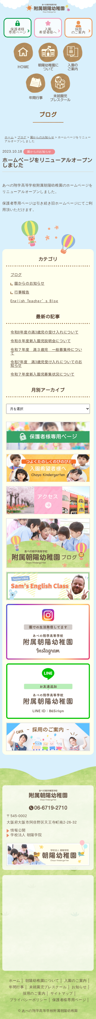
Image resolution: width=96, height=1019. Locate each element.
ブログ (16, 275)
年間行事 (16, 987)
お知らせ (79, 987)
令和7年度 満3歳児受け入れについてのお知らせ (46, 363)
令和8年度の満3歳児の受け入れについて (44, 332)
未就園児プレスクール (48, 987)
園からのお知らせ (39, 151)
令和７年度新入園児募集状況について (42, 374)
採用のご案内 (34, 993)
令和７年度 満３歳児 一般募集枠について (46, 351)
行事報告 (21, 292)
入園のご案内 (75, 980)
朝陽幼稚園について (42, 980)
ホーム (14, 980)
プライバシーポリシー (28, 1000)
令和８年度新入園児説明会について (40, 341)
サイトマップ (61, 993)
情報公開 (18, 830)
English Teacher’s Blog (34, 301)
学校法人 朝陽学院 (26, 835)
